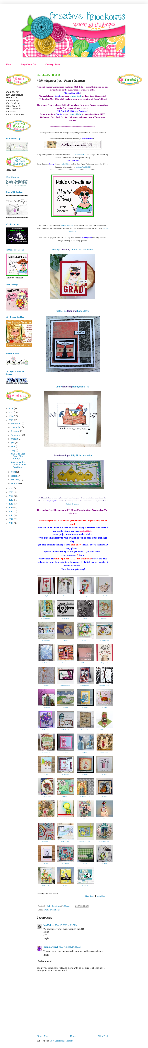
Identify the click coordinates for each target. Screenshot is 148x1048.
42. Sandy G (65, 819)
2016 (11, 511)
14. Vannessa (65, 663)
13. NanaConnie (46, 663)
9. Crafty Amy (46, 640)
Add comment (45, 961)
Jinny (59, 386)
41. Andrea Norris (46, 819)
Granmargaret (50, 947)
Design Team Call (28, 64)
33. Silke (46, 774)
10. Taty (65, 640)
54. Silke (65, 886)
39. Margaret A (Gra (85, 796)
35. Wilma (84, 774)
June (13, 446)
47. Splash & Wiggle (85, 841)
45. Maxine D (45, 841)
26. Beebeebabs (65, 729)
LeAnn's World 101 (78, 154)
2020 (11, 496)
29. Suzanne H (46, 752)
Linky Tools (89, 896)
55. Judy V (85, 886)
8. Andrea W (104, 618)
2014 (11, 519)
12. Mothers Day (104, 640)
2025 (11, 412)
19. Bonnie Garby (84, 685)
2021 (11, 492)
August (14, 439)
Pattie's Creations (66, 225)
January (15, 483)
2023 (11, 420)
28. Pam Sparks (104, 729)
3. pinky (85, 596)
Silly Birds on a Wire (81, 455)
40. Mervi (104, 796)
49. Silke (46, 863)
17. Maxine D (45, 685)
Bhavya (56, 249)
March (14, 476)
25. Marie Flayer (46, 729)
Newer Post (43, 1036)
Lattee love (83, 311)
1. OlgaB (46, 596)
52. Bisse (104, 863)
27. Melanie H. (85, 729)
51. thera (85, 863)
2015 (11, 515)
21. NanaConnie (46, 707)
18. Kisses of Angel (65, 685)
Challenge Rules (52, 64)
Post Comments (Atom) (61, 1041)
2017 (11, 507)
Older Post (103, 1036)
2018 (11, 504)
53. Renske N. (46, 886)
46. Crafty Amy (65, 841)
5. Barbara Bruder (46, 618)
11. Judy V (85, 640)
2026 (11, 408)
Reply (46, 938)
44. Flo (104, 819)
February (15, 479)
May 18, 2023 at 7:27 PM (66, 925)
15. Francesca (84, 663)
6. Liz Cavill (65, 618)
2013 (11, 523)
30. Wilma (65, 752)
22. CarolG (65, 707)
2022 (11, 488)
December (16, 423)
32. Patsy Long (104, 752)
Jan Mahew (48, 925)
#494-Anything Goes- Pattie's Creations (18, 464)
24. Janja (104, 707)
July (13, 442)
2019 (11, 500)
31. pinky (84, 752)
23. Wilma (84, 707)
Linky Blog (101, 896)
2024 (11, 416)
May (13, 450)
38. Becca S (65, 796)
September (16, 435)
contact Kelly (75, 96)
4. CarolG (104, 596)
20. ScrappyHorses (104, 685)
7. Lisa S (85, 618)
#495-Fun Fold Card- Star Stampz (18, 456)
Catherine (62, 311)
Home (8, 64)
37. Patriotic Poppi (46, 796)
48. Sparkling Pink (104, 841)
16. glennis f (104, 663)
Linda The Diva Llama (82, 249)
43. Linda (84, 819)
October (15, 431)
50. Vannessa (65, 863)
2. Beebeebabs (65, 596)
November (16, 427)
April (13, 472)
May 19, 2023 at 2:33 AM (70, 947)
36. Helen (104, 774)
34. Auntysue (65, 774)
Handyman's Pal (80, 386)
